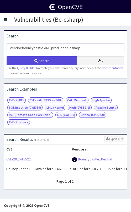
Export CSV (114, 139)
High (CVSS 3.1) (79, 107)
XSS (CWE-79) (66, 115)
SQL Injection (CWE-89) (25, 107)
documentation (112, 68)
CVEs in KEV (16, 100)
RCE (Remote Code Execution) (30, 115)
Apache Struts (106, 107)
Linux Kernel (55, 107)
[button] (5, 19)
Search (42, 60)
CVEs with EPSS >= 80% (46, 100)
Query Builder (26, 68)
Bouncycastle (88, 159)
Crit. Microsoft (77, 100)
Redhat (106, 159)
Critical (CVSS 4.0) (93, 115)
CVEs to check (18, 122)
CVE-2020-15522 (18, 159)
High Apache (101, 100)
